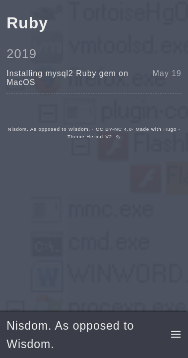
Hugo (170, 129)
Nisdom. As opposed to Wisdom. (49, 129)
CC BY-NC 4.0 (114, 129)
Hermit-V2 (99, 136)
